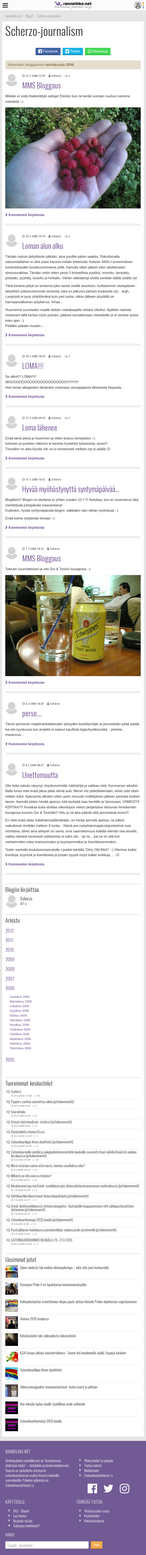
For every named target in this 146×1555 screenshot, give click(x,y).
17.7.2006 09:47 (33, 418)
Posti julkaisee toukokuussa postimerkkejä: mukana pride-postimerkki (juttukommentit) (63, 1229)
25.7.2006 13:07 (33, 76)
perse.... (32, 712)
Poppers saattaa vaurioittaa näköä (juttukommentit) (42, 1101)
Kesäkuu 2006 (19, 1024)
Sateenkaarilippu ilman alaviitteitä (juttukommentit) (42, 1141)
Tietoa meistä (93, 1465)
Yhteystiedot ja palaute (98, 1460)
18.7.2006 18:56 (33, 356)
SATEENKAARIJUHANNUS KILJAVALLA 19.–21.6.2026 (41, 1240)
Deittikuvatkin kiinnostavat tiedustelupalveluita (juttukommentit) (50, 1196)
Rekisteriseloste (94, 1520)
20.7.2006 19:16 (33, 236)
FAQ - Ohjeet (21, 1511)
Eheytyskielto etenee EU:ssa (28, 1131)
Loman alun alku (42, 245)
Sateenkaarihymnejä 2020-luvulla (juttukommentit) (42, 1219)
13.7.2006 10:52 (33, 479)
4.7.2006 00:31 (33, 765)
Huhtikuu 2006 (19, 1034)
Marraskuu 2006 (21, 1001)
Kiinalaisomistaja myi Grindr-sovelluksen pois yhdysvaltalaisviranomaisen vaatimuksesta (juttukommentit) (75, 1185)
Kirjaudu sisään (22, 1520)
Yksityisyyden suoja (96, 1511)
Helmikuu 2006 (20, 1043)
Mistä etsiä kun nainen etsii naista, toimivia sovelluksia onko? (48, 1165)
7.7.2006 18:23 (33, 549)
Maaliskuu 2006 (20, 1039)
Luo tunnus (20, 1515)
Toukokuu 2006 (20, 1029)
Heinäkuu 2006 (20, 1020)
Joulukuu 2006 (20, 996)
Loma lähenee (39, 427)
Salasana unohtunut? (26, 1525)
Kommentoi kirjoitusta (24, 215)
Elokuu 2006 (18, 1015)
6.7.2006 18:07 (33, 704)
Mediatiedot (91, 1470)
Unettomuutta (40, 774)
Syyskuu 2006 (19, 1010)
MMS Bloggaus (41, 85)
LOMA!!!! (33, 365)
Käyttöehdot (91, 1515)
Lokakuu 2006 (19, 1006)
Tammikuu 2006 (20, 1048)
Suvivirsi (16, 1091)
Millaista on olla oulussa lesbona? (31, 1175)
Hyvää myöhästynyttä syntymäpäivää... (70, 488)
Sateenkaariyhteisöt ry (98, 1475)
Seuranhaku (18, 1111)
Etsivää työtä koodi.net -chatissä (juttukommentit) (41, 1121)
